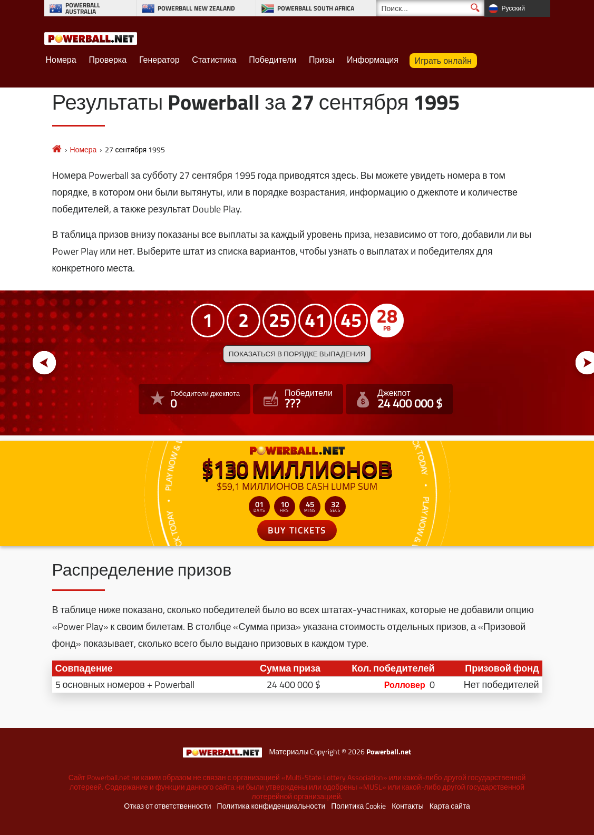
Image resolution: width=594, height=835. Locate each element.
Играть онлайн (443, 60)
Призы (321, 59)
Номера (61, 59)
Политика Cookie (358, 806)
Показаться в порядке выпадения (297, 353)
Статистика (214, 59)
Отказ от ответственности (167, 806)
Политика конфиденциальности (271, 806)
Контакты (407, 806)
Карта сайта (450, 806)
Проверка (107, 59)
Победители (272, 59)
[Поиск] (430, 8)
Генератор (159, 59)
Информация (372, 59)
